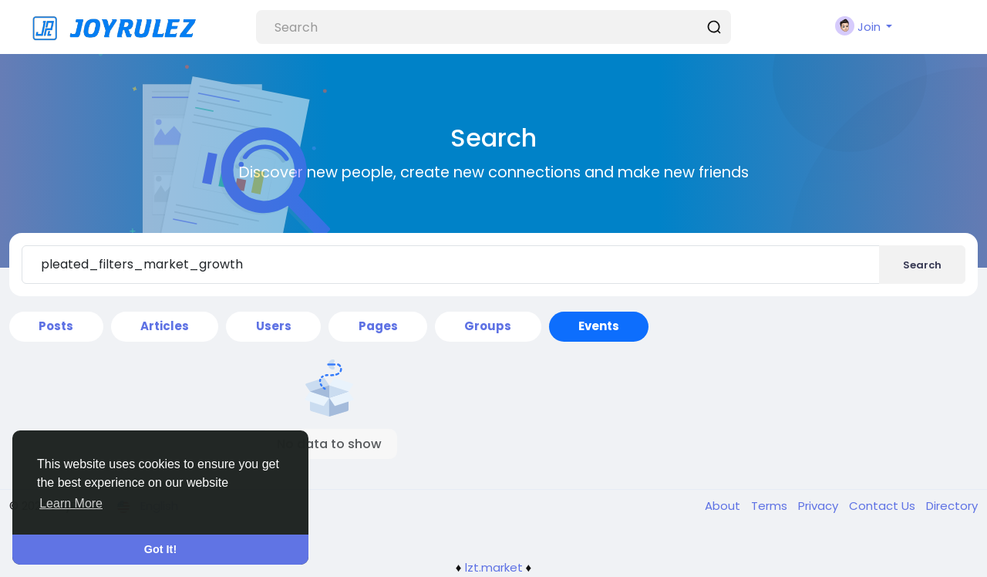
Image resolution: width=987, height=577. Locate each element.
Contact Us (883, 506)
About (724, 506)
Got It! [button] (160, 549)
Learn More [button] (71, 503)
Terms (770, 506)
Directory (952, 506)
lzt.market (494, 567)
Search (922, 265)
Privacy (819, 506)
